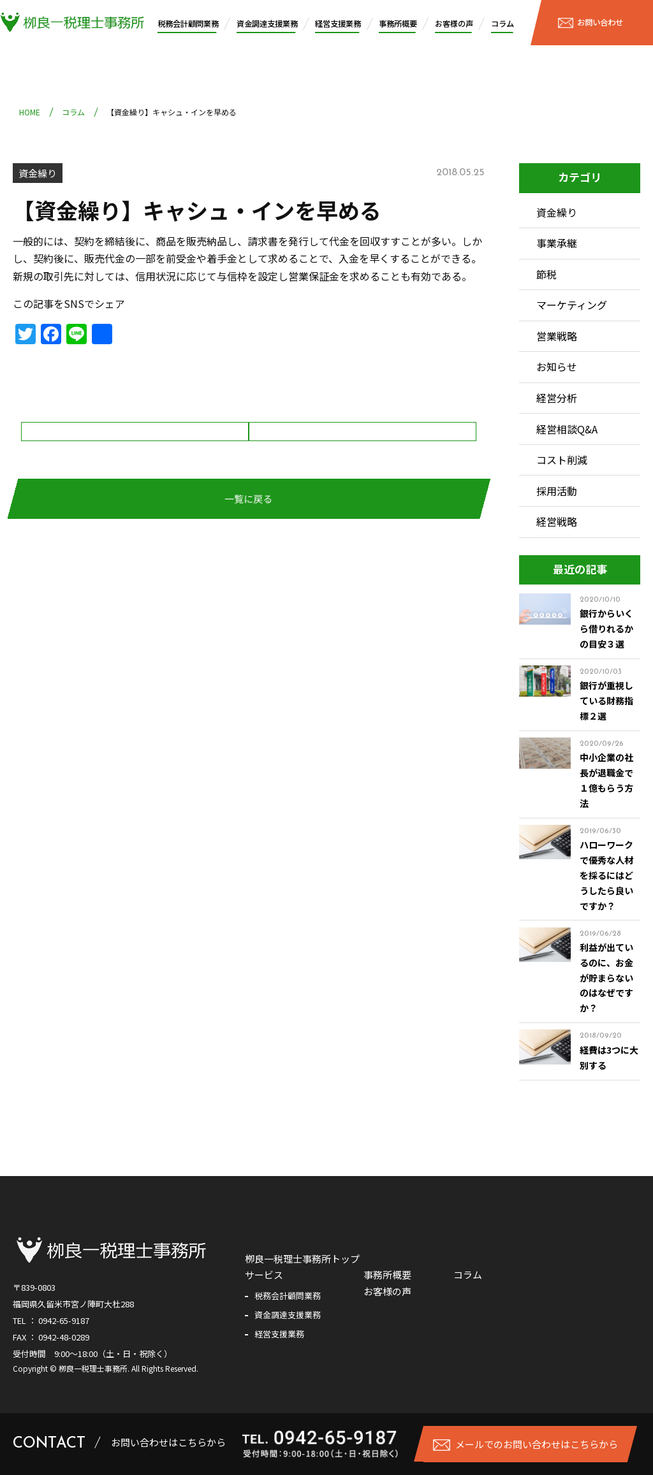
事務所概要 (398, 23)
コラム (502, 23)
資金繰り (37, 173)
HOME (29, 111)
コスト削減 (561, 459)
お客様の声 (454, 23)
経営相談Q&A (567, 429)
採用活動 (556, 490)
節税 (546, 274)
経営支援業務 (338, 23)
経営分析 (556, 397)
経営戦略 (556, 521)
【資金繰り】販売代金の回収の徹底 (135, 455)
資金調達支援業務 (267, 23)
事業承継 (556, 243)
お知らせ (556, 366)
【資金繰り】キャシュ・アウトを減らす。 (355, 455)
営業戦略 (556, 336)
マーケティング (571, 304)
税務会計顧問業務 (188, 23)
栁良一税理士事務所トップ (302, 1258)
